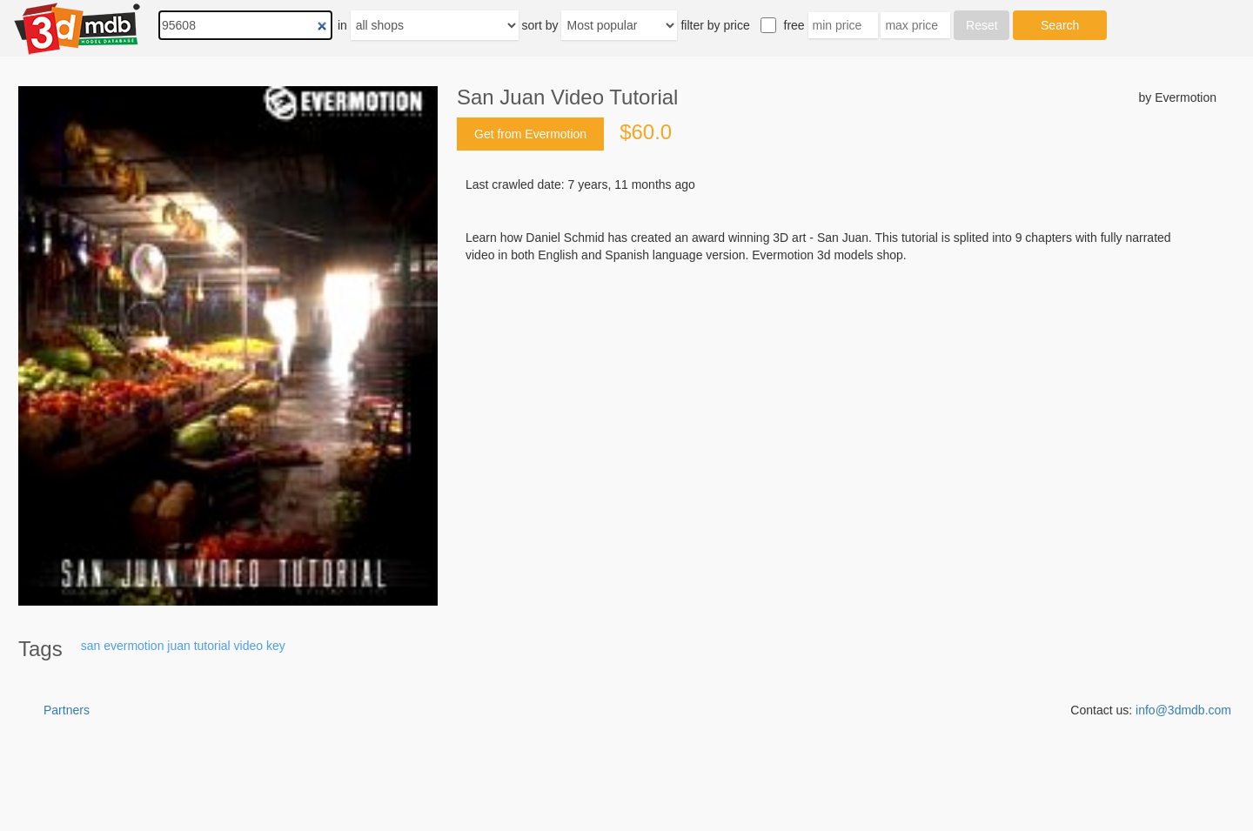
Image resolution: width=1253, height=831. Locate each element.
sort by (540, 25)
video (248, 646)
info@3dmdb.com (1183, 710)
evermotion (134, 646)
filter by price (714, 25)
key (275, 646)
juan (178, 646)
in (342, 25)
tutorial (212, 646)
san (91, 646)
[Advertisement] (836, 396)
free (794, 25)
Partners (67, 710)
